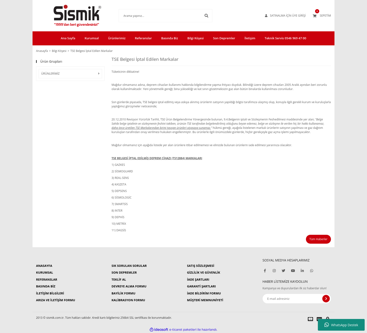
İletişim (250, 38)
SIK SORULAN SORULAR (129, 266)
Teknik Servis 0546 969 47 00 (285, 38)
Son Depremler (224, 38)
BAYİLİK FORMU (123, 293)
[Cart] (322, 15)
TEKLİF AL (118, 279)
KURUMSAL (44, 272)
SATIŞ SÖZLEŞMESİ (200, 266)
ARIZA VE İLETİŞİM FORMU (55, 300)
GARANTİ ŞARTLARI (201, 286)
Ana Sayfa (68, 38)
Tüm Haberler (318, 239)
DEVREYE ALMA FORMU (128, 286)
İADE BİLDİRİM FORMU (204, 293)
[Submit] (326, 298)
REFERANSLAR (46, 279)
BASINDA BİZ (45, 286)
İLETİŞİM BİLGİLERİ (50, 293)
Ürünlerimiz (116, 38)
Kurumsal (91, 38)
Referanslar (143, 38)
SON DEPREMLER (124, 272)
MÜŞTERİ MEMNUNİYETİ (205, 300)
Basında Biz (169, 38)
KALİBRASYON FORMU (128, 300)
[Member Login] (285, 15)
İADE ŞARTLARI (198, 279)
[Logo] (70, 16)
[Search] (158, 15)
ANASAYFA (44, 266)
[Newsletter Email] (297, 298)
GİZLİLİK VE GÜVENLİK (203, 272)
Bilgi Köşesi (195, 38)
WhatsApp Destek (341, 324)
